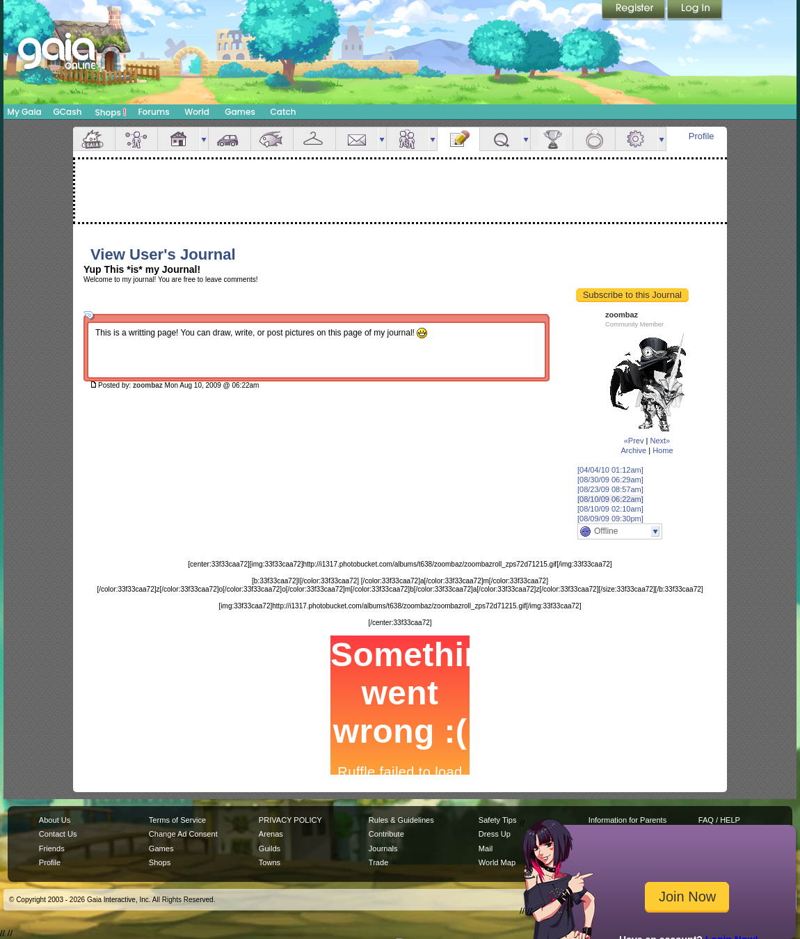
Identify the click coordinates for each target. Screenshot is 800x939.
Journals (383, 848)
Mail (357, 138)
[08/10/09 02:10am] (610, 509)
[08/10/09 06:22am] (610, 499)
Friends (408, 138)
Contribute (386, 834)
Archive (633, 450)
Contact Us (58, 834)
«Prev (634, 440)
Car (229, 138)
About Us (54, 820)
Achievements (552, 138)
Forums (153, 112)
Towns (269, 862)
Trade (378, 862)
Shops (111, 112)
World (196, 112)
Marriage (594, 138)
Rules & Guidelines (401, 820)
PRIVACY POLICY (290, 820)
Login (695, 10)
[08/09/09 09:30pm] (610, 518)
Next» (660, 440)
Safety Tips (498, 820)
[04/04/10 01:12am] (610, 470)
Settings (636, 138)
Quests (501, 138)
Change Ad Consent (183, 834)
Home (663, 450)
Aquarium (272, 138)
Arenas (271, 834)
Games (240, 112)
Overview (94, 138)
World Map (497, 862)
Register (634, 10)
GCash (68, 112)
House (179, 138)
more (204, 138)
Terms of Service (177, 820)
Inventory (314, 138)
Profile (701, 136)
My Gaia (24, 112)
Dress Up (495, 834)
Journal (458, 138)
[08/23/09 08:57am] (610, 489)
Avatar (136, 138)
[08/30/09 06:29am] (610, 479)
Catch (283, 112)
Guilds (269, 848)
